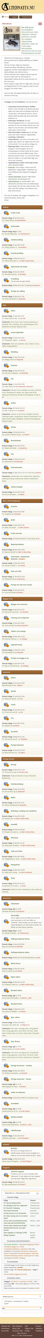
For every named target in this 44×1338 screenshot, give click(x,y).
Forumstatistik (11, 1262)
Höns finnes (14, 1053)
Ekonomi (14, 838)
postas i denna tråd (18, 198)
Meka (13, 797)
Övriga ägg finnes (12, 1055)
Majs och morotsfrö (8, 946)
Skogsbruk (15, 865)
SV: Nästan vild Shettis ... (10, 448)
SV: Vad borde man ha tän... (11, 612)
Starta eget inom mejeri (31, 1256)
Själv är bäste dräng (27, 261)
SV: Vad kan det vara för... (10, 739)
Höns (13, 311)
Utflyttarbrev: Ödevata (29, 34)
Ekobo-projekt (17, 1117)
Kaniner (14, 365)
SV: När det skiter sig (8, 791)
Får (12, 379)
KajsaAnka (23, 448)
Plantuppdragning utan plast (31, 53)
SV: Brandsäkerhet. (8, 652)
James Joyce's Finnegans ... (11, 1161)
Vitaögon (24, 639)
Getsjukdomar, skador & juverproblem (26, 416)
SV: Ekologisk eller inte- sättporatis (15, 1205)
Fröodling (15, 279)
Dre (22, 712)
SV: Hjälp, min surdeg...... (10, 527)
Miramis (23, 1086)
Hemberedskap (17, 784)
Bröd (13, 520)
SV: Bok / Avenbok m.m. (9, 410)
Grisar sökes (22, 1031)
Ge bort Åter (5, 1331)
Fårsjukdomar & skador (13, 392)
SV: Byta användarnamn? (10, 1184)
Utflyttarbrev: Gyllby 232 (29, 44)
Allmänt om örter (16, 889)
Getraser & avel (16, 414)
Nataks (22, 494)
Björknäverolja (6, 685)
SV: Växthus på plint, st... (10, 247)
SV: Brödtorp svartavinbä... (10, 1073)
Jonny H (32, 1216)
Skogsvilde (22, 299)
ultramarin (37, 285)
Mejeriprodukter (17, 544)
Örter (13, 878)
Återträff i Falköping (14, 1258)
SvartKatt (19, 971)
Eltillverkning (6, 778)
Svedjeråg (28, 285)
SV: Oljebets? (6, 726)
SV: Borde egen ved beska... (11, 845)
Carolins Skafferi (20, 1049)
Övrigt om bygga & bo (20, 658)
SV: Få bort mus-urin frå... (10, 712)
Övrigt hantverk (17, 745)
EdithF (38, 1288)
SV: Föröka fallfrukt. (8, 220)
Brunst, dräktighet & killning (29, 414)
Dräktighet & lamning (27, 390)
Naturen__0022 (27, 998)
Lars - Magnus (17, 685)
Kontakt (27, 1331)
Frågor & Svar (29, 1328)
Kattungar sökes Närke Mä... (11, 1025)
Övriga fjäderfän (12, 346)
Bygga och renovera (19, 604)
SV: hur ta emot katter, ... (10, 494)
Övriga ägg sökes (12, 1031)
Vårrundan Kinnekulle (9, 911)
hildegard (22, 559)
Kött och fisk (16, 571)
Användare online (12, 1278)
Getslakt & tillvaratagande (32, 419)
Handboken (39, 1331)
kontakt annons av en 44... (10, 1111)
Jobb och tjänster (18, 1092)
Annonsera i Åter (17, 1331)
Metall (13, 691)
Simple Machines (27, 1335)
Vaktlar (4, 346)
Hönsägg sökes (24, 1028)
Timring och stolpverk (20, 618)
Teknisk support (17, 1171)
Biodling (14, 352)
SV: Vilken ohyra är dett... (10, 318)
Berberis (38, 473)
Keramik (14, 732)
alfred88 (20, 1267)
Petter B (26, 435)
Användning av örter (28, 889)
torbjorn (22, 752)
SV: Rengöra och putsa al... (10, 832)
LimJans (22, 565)
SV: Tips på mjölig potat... (10, 234)
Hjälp (18, 1333)
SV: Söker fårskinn (8, 386)
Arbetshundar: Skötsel (22, 479)
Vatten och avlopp (18, 631)
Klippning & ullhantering (9, 395)
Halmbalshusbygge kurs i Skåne (14, 1247)
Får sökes (30, 1031)
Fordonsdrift (32, 776)
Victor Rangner (26, 1161)
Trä (12, 718)
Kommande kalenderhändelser (17, 1241)
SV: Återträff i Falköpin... (9, 933)
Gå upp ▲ (24, 1333)
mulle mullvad (25, 1111)
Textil (13, 705)
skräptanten (21, 791)
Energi (13, 765)
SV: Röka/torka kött (8, 579)
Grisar (13, 427)
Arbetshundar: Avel (17, 476)
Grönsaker (15, 226)
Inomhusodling (17, 253)
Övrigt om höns (21, 327)
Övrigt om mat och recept (21, 585)
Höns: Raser (15, 322)
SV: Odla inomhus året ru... (10, 261)
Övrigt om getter (7, 421)
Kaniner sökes (11, 1033)
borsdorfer (23, 247)
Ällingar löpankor (7, 1049)
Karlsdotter (24, 373)
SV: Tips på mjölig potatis (12, 1203)
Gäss (26, 344)
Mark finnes (15, 963)
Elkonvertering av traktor (29, 32)
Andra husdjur (17, 487)
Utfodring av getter (8, 416)
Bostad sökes (16, 990)
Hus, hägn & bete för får (29, 392)
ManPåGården (21, 220)
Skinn (13, 678)
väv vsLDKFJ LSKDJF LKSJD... (12, 435)
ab (37, 1098)
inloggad (7, 88)
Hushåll (14, 824)
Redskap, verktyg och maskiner (24, 811)
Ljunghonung (20, 579)
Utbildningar (16, 1130)
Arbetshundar (16, 467)
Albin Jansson (24, 527)
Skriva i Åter (16, 1328)
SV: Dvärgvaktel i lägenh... (10, 340)
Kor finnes (19, 1057)
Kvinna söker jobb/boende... (11, 1125)
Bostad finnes (16, 1004)
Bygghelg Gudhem (29, 1244)
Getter (13, 403)
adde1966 (19, 946)
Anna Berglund (24, 1138)
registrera (26, 86)
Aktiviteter (15, 904)
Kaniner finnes (11, 1057)
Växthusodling (17, 240)
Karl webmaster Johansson (24, 386)
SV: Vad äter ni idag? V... (10, 565)
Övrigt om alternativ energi (19, 776)
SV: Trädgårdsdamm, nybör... (11, 859)
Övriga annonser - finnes (21, 1079)
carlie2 (24, 886)
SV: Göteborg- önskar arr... (10, 984)
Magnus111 (26, 1025)
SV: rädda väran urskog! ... (10, 872)
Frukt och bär (16, 533)
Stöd (26, 1326)
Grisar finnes (22, 1055)
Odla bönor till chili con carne (31, 51)
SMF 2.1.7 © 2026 (17, 1335)
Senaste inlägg (11, 1197)
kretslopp (23, 274)
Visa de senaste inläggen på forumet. (15, 1274)
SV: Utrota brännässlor (9, 299)
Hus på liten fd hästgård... (10, 1011)
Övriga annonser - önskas (21, 1066)
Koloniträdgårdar (27, 30)
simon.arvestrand (22, 625)
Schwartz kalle (23, 772)
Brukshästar (16, 440)
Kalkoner (32, 344)
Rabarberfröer (29, 957)
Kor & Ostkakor (29, 1098)
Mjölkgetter (19, 419)
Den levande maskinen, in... (10, 639)
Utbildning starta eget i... (9, 1138)
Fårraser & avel (16, 390)
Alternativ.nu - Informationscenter (17, 1193)
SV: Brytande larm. (8, 818)
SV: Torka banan (30, 538)
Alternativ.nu (19, 58)
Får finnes (30, 1055)
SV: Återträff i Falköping (12, 1208)
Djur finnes (15, 1041)
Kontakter (15, 1103)
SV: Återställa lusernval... (10, 274)
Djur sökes (15, 1017)
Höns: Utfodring (14, 324)
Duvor (37, 344)
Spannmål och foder (19, 267)
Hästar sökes (27, 1033)
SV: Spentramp (7, 461)
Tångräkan (24, 739)
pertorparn (21, 911)
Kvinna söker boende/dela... (11, 998)
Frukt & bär (15, 213)
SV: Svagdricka (7, 514)
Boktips (14, 1148)
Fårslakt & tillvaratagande (26, 395)
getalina (21, 410)
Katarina (23, 1011)
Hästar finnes (28, 1057)
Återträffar (15, 915)
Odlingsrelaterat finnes (20, 939)
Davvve (23, 340)
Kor (12, 454)
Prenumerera (5, 1328)
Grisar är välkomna (8, 971)
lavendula (24, 1073)
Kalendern (39, 1328)
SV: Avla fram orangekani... (10, 373)
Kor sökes (19, 1033)
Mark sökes (15, 977)
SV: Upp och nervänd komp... (11, 666)
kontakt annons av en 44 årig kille (15, 1213)
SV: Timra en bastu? (8, 625)
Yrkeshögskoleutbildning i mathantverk (16, 1249)
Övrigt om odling (18, 291)
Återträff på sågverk (20, 1253)
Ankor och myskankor (17, 344)
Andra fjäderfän (17, 332)
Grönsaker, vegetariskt (20, 557)
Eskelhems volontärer (28, 37)
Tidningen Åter (5, 1326)
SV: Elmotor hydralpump (10, 805)
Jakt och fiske (16, 851)
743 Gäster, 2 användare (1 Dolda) (18, 1281)
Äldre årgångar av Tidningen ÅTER (15, 1233)
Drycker (14, 506)
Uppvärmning (16, 645)
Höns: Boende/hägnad (27, 324)
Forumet (38, 1326)
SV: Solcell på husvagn (9, 772)
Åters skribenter (17, 1326)
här (16, 95)
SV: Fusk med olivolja (9, 592)
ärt (38, 538)
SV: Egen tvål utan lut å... (10, 752)
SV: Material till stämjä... (9, 699)
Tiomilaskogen (18, 461)
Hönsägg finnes (24, 1053)
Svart (21, 699)
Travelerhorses (25, 234)
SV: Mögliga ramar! (8, 359)
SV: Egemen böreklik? (9, 552)
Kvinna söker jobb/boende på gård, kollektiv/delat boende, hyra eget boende (15, 1228)
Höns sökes (14, 1028)
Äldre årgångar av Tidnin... (10, 1086)
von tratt (22, 318)
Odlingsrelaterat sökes (20, 952)
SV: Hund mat (29, 473)
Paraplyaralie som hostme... (11, 886)
